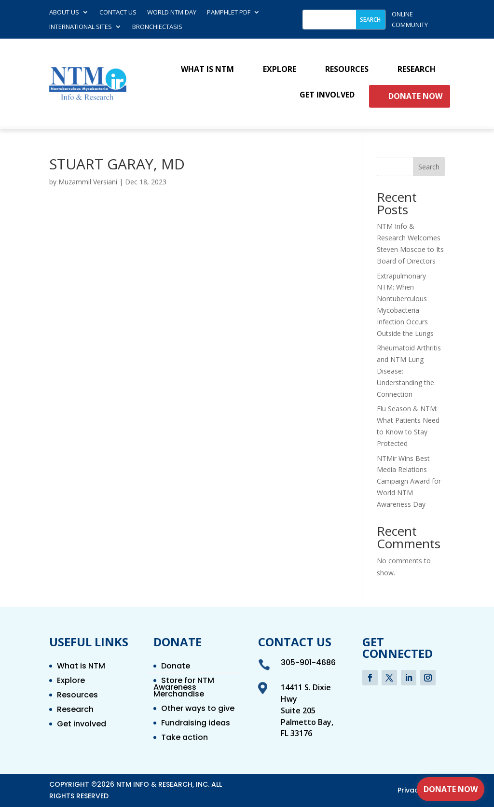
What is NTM (207, 69)
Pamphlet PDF (228, 12)
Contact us (118, 12)
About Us (64, 12)
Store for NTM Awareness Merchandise (183, 688)
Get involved (327, 95)
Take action (184, 738)
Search (428, 166)
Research (417, 69)
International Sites (80, 27)
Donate (175, 667)
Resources (347, 69)
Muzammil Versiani (87, 181)
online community (410, 19)
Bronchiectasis (157, 27)
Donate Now (415, 96)
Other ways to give (197, 709)
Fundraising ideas (195, 724)
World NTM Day (171, 12)
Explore (279, 69)
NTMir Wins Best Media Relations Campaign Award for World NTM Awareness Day (409, 481)
